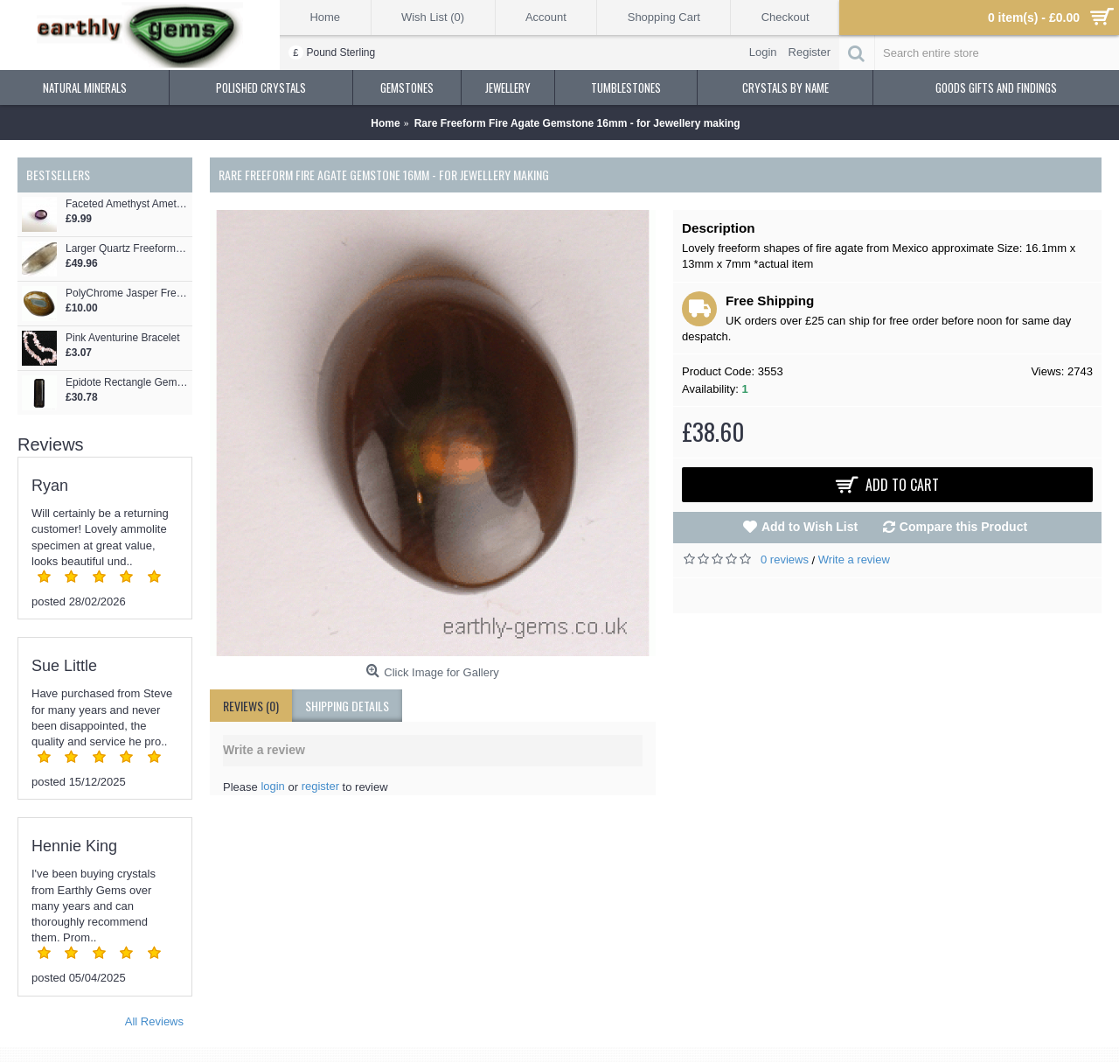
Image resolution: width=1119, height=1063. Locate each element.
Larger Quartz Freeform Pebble (127, 249)
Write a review (854, 559)
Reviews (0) (251, 705)
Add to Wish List (809, 527)
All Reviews (154, 1021)
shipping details (347, 705)
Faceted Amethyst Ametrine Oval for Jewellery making (127, 204)
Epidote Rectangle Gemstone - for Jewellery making (127, 382)
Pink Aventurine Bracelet (123, 338)
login (272, 786)
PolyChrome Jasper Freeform (127, 293)
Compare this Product (963, 527)
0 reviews (785, 559)
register (320, 786)
